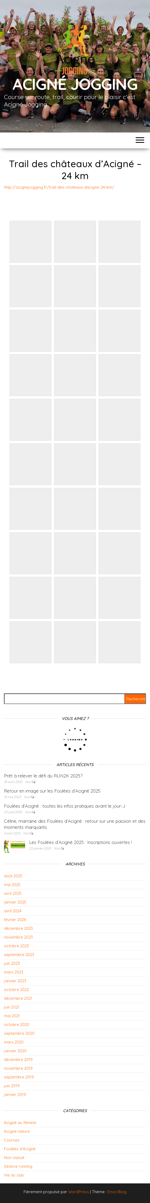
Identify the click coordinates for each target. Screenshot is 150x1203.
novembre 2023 (18, 937)
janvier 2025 (15, 902)
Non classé (14, 1157)
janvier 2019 (15, 1094)
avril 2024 (12, 910)
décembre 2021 (18, 998)
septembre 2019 (19, 1077)
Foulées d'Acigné (20, 1148)
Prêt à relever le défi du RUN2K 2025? (43, 776)
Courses (12, 1140)
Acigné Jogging (75, 84)
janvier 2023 (15, 980)
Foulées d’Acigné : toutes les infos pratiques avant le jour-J (64, 806)
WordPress (78, 1191)
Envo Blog (117, 1191)
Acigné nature (17, 1131)
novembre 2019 (18, 1068)
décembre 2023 (18, 928)
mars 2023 (13, 972)
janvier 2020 (15, 1050)
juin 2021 (11, 1007)
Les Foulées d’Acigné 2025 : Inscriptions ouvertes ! (80, 842)
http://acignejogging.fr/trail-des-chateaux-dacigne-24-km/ (59, 187)
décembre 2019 (18, 1059)
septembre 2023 (19, 954)
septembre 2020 (19, 1033)
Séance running (18, 1166)
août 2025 (13, 875)
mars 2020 (14, 1042)
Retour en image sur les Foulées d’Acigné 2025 (52, 791)
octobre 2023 (16, 945)
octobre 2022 (16, 989)
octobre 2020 (16, 1024)
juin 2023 (12, 963)
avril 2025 (12, 893)
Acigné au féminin (20, 1122)
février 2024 (15, 919)
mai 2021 (12, 1015)
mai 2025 (12, 884)
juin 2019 (12, 1085)
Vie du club (14, 1175)
